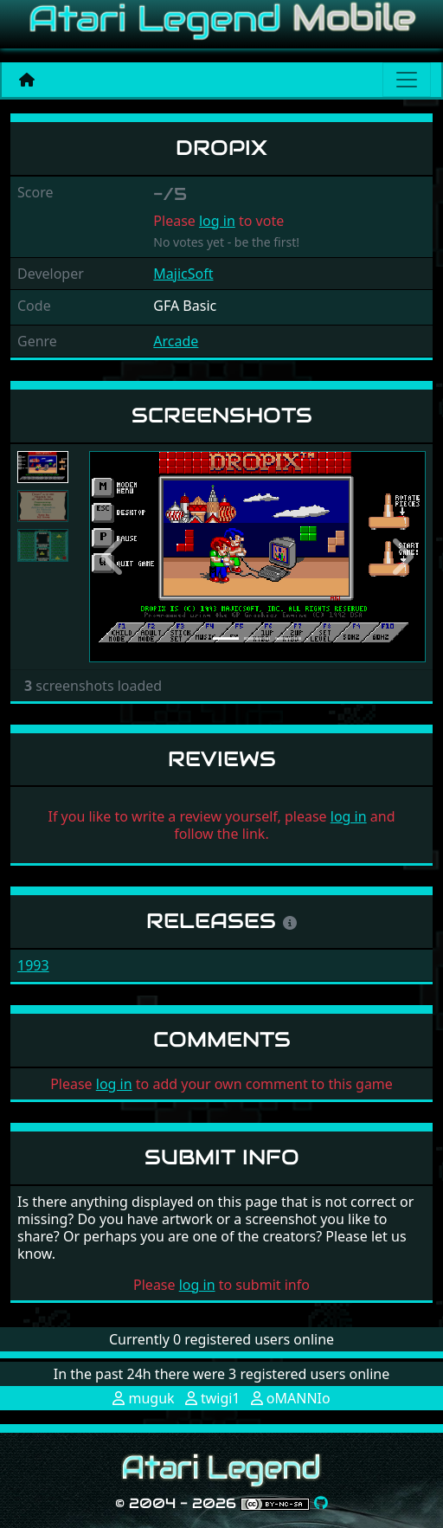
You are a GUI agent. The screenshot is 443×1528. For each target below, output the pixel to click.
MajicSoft (183, 273)
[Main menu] (406, 79)
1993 (33, 965)
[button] (114, 556)
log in (217, 220)
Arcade (175, 341)
